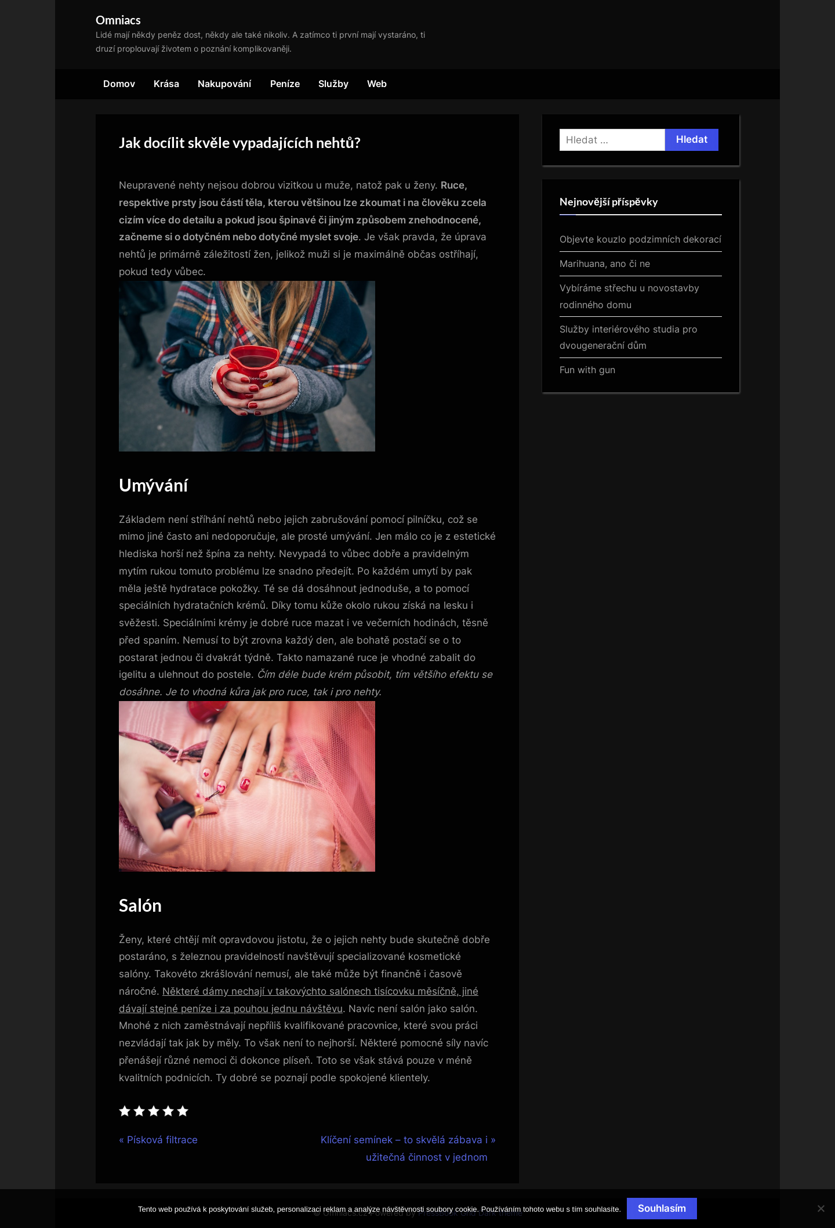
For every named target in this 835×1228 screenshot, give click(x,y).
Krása (166, 83)
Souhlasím (662, 1208)
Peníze (285, 83)
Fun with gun (587, 369)
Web (377, 83)
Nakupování (224, 83)
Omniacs (118, 20)
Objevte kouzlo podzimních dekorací (640, 239)
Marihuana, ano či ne (605, 263)
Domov (119, 83)
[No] (820, 1208)
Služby (333, 83)
